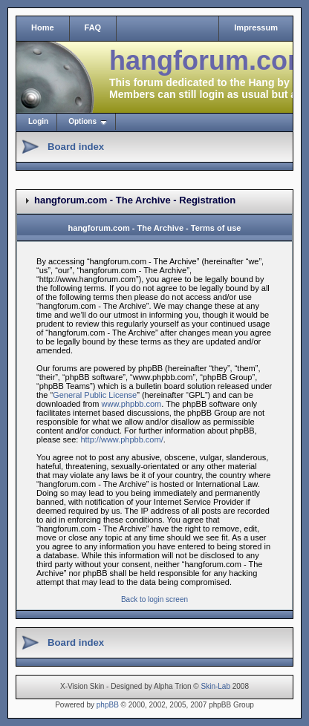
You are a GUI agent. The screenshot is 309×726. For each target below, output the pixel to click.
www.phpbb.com (132, 403)
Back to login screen (154, 599)
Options (82, 121)
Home (42, 27)
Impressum (256, 27)
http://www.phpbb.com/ (121, 439)
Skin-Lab (215, 686)
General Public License (95, 394)
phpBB (108, 705)
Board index (76, 146)
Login (38, 121)
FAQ (93, 27)
